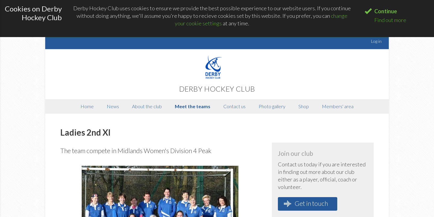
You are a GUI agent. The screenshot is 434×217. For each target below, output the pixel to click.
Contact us (234, 106)
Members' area (338, 106)
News (113, 106)
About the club (147, 106)
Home (87, 106)
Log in (376, 41)
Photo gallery (272, 106)
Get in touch (306, 203)
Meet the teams (192, 106)
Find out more (390, 20)
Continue (385, 11)
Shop (303, 106)
